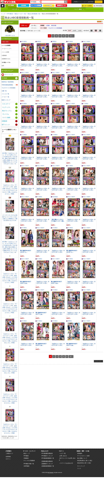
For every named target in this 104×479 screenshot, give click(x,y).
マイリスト (99, 5)
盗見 (3, 65)
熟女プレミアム (47, 9)
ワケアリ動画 (79, 9)
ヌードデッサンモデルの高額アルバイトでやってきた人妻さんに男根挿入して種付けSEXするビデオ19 (9, 217)
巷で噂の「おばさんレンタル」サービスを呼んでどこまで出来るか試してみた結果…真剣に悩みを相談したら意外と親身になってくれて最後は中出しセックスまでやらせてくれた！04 (9, 247)
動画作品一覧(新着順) (8, 82)
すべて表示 (43, 28)
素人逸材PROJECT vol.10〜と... (71, 251)
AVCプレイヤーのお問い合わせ (67, 459)
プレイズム (63, 9)
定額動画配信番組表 (47, 461)
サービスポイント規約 (83, 456)
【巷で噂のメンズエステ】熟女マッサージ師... (57, 220)
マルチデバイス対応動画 (55, 28)
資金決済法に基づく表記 (84, 463)
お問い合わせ (63, 456)
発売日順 (53, 25)
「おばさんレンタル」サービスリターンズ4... (27, 65)
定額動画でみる (6, 59)
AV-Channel (8, 2)
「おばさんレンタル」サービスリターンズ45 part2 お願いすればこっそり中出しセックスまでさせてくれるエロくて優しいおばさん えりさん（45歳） (10, 278)
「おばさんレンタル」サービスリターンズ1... (58, 313)
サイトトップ (9, 74)
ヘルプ (85, 1)
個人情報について (82, 458)
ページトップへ (98, 361)
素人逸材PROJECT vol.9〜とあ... (25, 282)
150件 (80, 30)
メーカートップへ (7, 48)
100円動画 (26, 466)
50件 (69, 30)
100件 (74, 30)
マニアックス (32, 9)
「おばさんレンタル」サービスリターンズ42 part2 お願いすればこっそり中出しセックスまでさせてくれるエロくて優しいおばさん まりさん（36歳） (10, 189)
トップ (3, 13)
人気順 (48, 25)
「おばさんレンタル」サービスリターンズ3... (58, 127)
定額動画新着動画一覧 (48, 466)
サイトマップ (81, 466)
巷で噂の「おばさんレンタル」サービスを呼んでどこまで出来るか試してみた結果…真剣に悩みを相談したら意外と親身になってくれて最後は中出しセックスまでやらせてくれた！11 (9, 158)
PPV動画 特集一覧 (29, 463)
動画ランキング (6, 100)
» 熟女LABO (5, 42)
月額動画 (26, 458)
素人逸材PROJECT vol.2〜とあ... (71, 344)
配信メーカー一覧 (20, 13)
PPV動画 (10, 13)
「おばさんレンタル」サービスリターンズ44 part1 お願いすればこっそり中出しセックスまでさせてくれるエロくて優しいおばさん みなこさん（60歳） (10, 368)
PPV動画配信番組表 (47, 453)
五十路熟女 (85, 103)
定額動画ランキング (47, 463)
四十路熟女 (24, 41)
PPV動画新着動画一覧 (48, 458)
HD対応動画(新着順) (7, 85)
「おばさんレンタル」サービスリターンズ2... (42, 220)
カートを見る (88, 5)
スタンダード (17, 9)
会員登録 (91, 1)
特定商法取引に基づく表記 (84, 460)
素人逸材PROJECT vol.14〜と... (25, 251)
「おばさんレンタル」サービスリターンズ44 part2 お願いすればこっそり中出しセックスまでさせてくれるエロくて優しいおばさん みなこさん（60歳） (10, 338)
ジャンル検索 (5, 52)
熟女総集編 (55, 196)
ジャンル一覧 (5, 94)
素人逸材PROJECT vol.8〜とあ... (56, 282)
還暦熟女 (39, 41)
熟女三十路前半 (71, 72)
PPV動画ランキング (47, 456)
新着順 (42, 25)
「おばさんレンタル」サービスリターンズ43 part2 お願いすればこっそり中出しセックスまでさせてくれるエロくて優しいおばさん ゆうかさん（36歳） (10, 398)
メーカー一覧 (5, 97)
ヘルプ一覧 (62, 453)
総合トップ (27, 453)
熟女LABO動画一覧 (34, 13)
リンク (79, 468)
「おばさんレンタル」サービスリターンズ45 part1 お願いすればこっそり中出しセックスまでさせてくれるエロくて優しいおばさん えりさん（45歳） (10, 308)
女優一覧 (4, 91)
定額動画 (4, 121)
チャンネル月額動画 (29, 460)
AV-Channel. (50, 472)
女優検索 (4, 55)
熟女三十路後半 (86, 41)
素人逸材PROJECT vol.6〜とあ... (41, 344)
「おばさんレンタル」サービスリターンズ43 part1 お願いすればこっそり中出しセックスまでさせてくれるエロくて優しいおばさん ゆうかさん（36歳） (10, 429)
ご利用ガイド (77, 1)
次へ (71, 36)
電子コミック (6, 124)
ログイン (98, 1)
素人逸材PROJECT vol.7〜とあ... (41, 313)
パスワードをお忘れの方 (66, 463)
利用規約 (79, 453)
